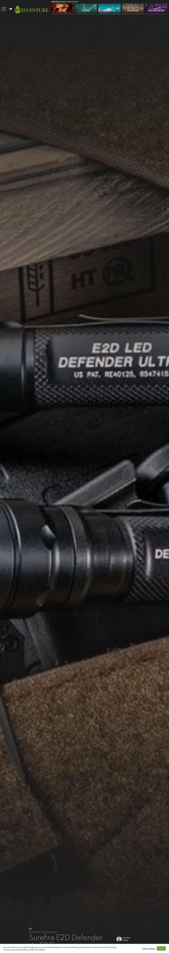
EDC (30, 928)
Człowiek (35, 932)
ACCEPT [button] (161, 948)
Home (30, 932)
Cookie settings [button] (148, 948)
